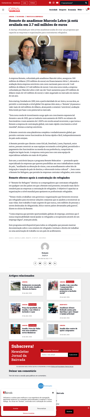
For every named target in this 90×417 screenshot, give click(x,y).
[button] (53, 392)
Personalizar (41, 408)
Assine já (16, 3)
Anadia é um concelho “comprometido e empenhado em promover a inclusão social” (69, 289)
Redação (45, 253)
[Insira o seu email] (54, 355)
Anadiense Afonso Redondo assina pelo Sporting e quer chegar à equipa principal (69, 311)
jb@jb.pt (45, 255)
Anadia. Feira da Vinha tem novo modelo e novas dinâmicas (31, 330)
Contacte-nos (6, 3)
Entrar (32, 3)
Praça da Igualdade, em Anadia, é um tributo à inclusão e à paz (31, 310)
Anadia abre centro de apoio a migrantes (68, 329)
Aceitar (15, 408)
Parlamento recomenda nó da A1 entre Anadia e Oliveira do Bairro (31, 287)
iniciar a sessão (20, 376)
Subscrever (73, 355)
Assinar (69, 412)
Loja (24, 3)
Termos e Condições (28, 413)
